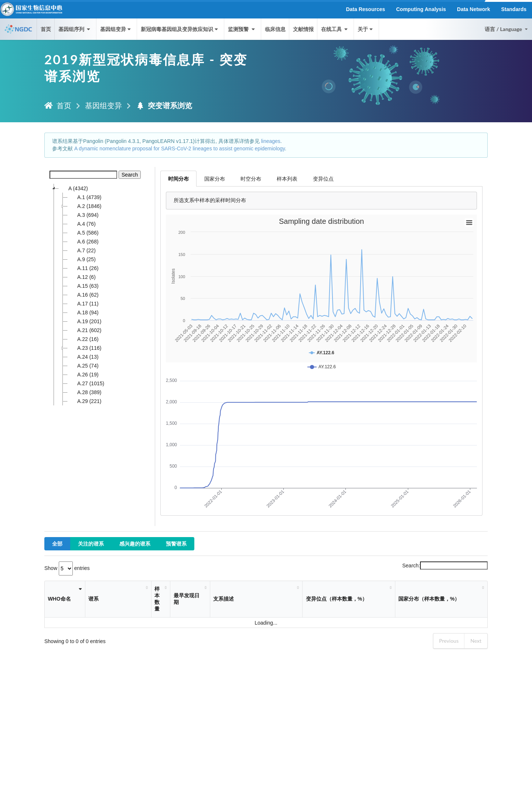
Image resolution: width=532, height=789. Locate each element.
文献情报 (303, 29)
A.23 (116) (84, 348)
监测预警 (242, 29)
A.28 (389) (84, 392)
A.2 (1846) (84, 206)
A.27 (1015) (86, 383)
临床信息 (275, 29)
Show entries (67, 568)
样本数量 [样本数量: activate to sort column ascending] (157, 599)
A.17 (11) (83, 303)
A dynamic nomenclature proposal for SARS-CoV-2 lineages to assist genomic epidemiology (179, 148)
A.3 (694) (83, 215)
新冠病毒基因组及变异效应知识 (180, 29)
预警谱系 (176, 543)
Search (130, 175)
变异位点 (323, 178)
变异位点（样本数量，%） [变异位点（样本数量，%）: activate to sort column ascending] (336, 599)
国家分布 (214, 178)
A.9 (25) (82, 259)
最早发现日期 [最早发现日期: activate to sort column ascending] (187, 598)
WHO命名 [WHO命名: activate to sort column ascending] (59, 599)
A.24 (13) (83, 356)
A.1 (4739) (84, 197)
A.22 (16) (83, 339)
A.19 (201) (84, 321)
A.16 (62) (83, 294)
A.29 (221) (84, 401)
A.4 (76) (82, 223)
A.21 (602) (84, 330)
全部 (57, 543)
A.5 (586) (83, 232)
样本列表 (287, 178)
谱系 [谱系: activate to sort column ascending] (93, 599)
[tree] (100, 295)
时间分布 (178, 178)
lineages (270, 141)
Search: (445, 565)
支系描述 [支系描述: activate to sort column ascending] (223, 599)
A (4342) (73, 188)
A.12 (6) (82, 277)
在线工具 (335, 29)
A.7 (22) (82, 250)
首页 (46, 29)
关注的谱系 (91, 543)
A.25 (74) (83, 365)
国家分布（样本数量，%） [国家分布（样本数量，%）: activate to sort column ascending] (429, 599)
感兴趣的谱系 (134, 543)
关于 (366, 29)
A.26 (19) (83, 374)
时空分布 (251, 178)
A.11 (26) (83, 268)
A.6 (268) (83, 241)
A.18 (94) (83, 312)
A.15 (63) (83, 285)
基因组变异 (116, 29)
